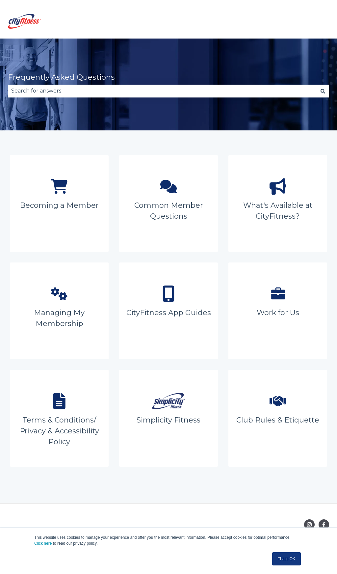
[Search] (323, 91)
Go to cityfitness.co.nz (294, 22)
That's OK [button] (286, 559)
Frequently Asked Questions (61, 77)
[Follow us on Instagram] (309, 524)
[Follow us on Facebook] (324, 524)
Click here (43, 543)
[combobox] (162, 91)
